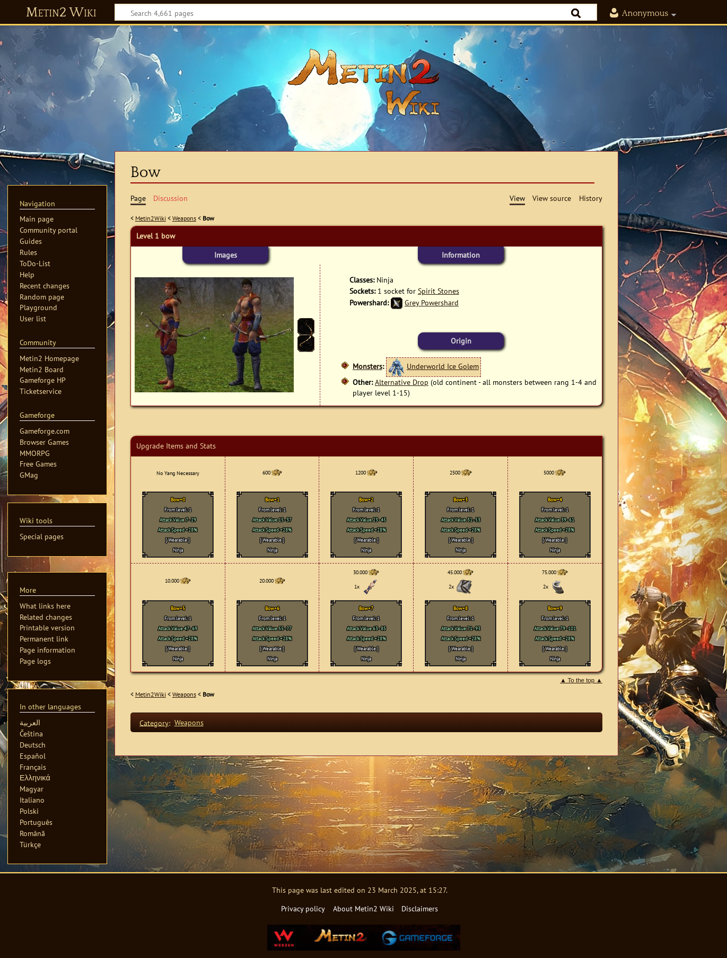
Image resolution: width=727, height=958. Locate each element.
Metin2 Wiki (61, 12)
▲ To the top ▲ (581, 680)
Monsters (367, 366)
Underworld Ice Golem (443, 366)
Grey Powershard (432, 302)
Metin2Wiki (150, 218)
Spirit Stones (438, 291)
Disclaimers (419, 908)
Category (154, 722)
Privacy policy (303, 908)
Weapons (184, 218)
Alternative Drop (401, 382)
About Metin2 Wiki (363, 908)
